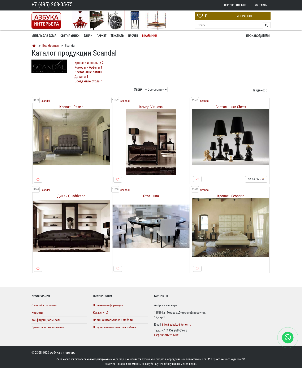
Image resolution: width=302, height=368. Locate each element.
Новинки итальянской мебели (113, 320)
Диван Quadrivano (71, 196)
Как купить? (100, 313)
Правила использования (47, 327)
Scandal (45, 101)
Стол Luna (151, 196)
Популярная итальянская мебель (114, 327)
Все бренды (50, 46)
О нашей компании (44, 305)
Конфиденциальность (45, 320)
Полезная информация (108, 305)
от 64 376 (256, 179)
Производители (257, 36)
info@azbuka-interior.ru (176, 324)
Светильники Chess (231, 107)
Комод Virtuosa (151, 107)
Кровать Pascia (71, 107)
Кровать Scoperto (230, 196)
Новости (37, 313)
